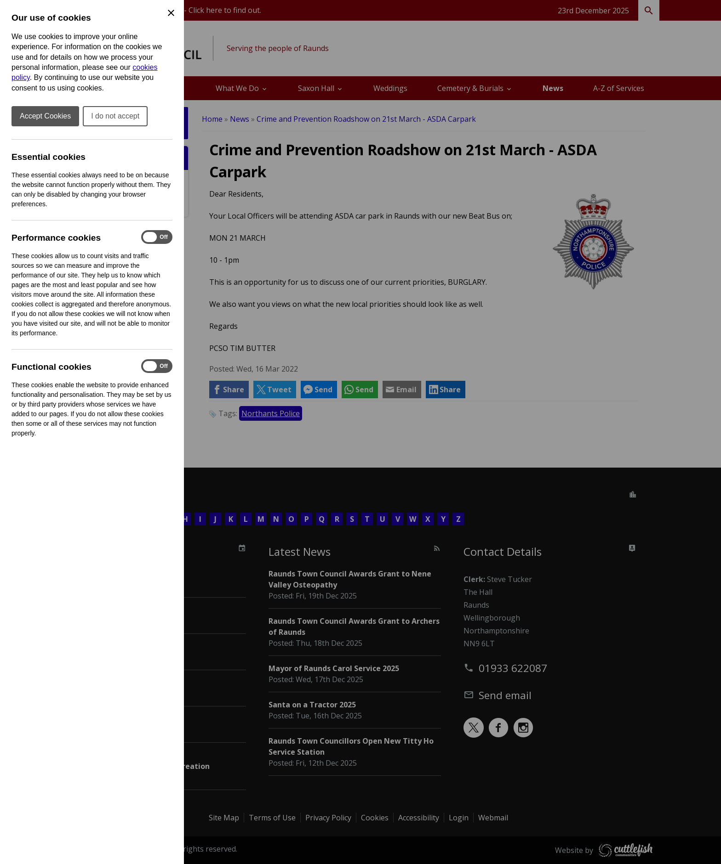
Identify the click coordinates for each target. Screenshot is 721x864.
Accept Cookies (45, 116)
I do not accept (115, 116)
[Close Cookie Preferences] (171, 12)
